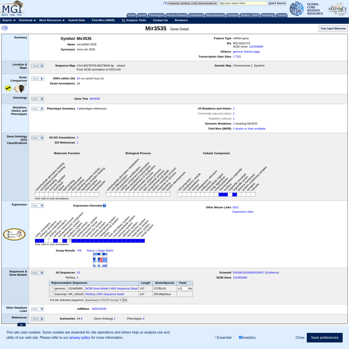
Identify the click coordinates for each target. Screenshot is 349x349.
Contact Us (160, 20)
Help (12, 15)
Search (7, 20)
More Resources (50, 20)
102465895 (256, 46)
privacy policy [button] (79, 337)
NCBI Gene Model (96, 288)
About (5, 15)
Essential (222, 337)
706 (79, 250)
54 (78, 78)
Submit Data (76, 20)
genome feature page (246, 51)
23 (78, 272)
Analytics (247, 337)
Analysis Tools (134, 20)
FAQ (19, 15)
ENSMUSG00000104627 (248, 272)
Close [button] (300, 337)
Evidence (272, 272)
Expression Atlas (242, 211)
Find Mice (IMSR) (103, 20)
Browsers (181, 20)
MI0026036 (99, 308)
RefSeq (90, 294)
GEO (235, 207)
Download (25, 20)
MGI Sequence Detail (124, 288)
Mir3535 (95, 98)
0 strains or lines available (249, 128)
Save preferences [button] (324, 337)
